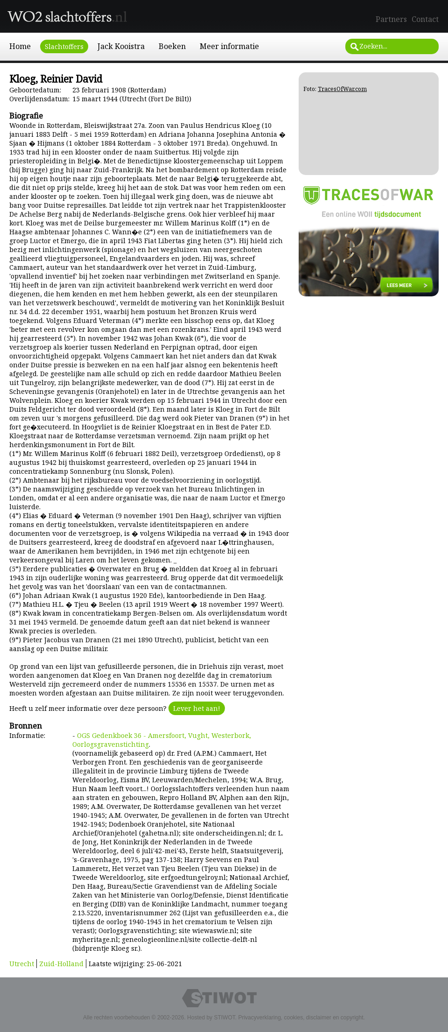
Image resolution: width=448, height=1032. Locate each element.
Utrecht (21, 963)
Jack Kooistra (121, 46)
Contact (425, 19)
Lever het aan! (196, 708)
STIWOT (224, 1017)
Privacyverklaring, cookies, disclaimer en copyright (300, 1017)
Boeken (172, 46)
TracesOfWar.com (342, 89)
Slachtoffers (64, 46)
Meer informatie (229, 46)
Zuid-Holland (61, 963)
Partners (391, 19)
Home (20, 46)
